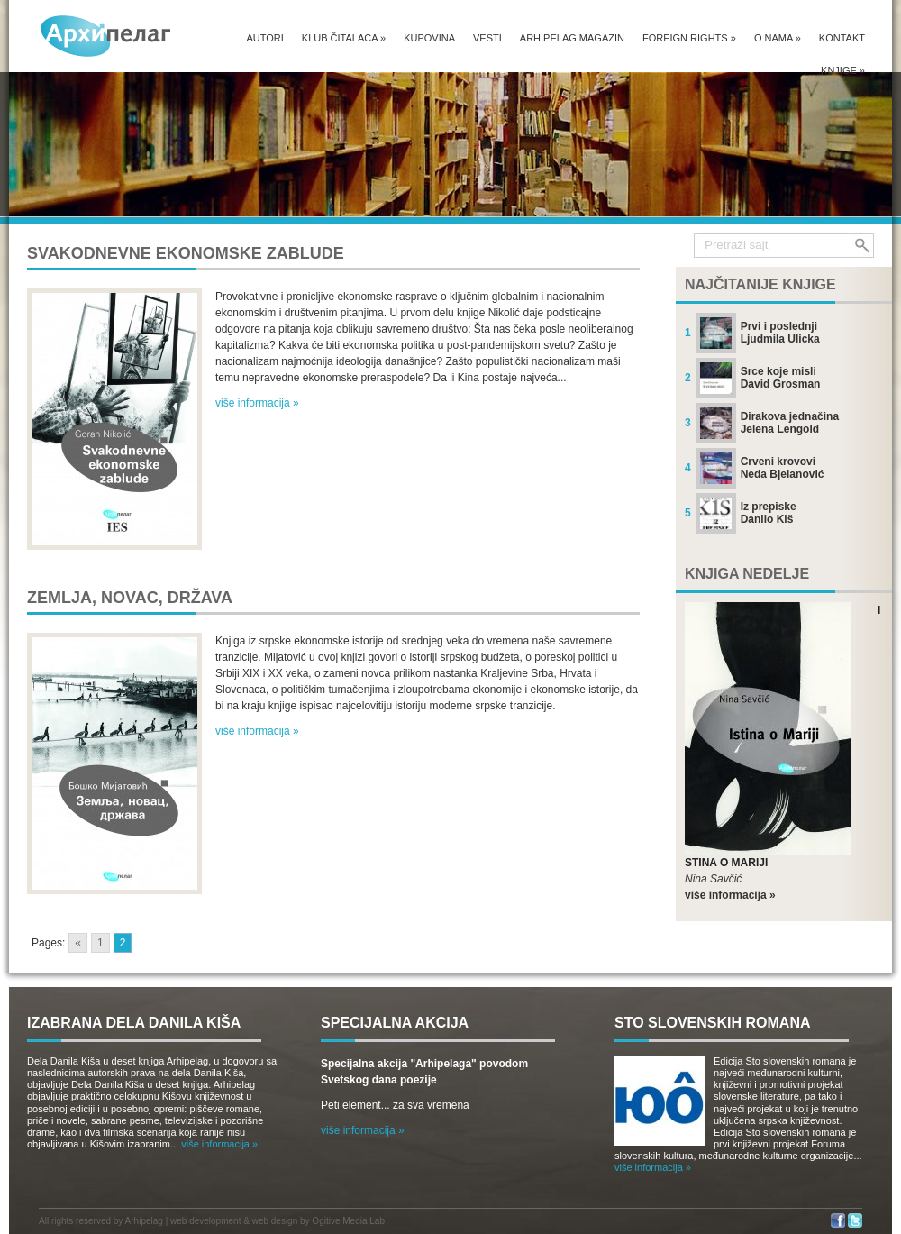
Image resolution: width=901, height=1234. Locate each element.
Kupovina (429, 37)
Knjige (843, 70)
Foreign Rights (689, 37)
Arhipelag (144, 1221)
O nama (777, 37)
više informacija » (257, 403)
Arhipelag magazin (572, 37)
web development (205, 1221)
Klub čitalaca (344, 37)
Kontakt (842, 37)
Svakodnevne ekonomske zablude (185, 253)
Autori (264, 37)
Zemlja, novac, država (129, 598)
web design (275, 1221)
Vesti (487, 37)
